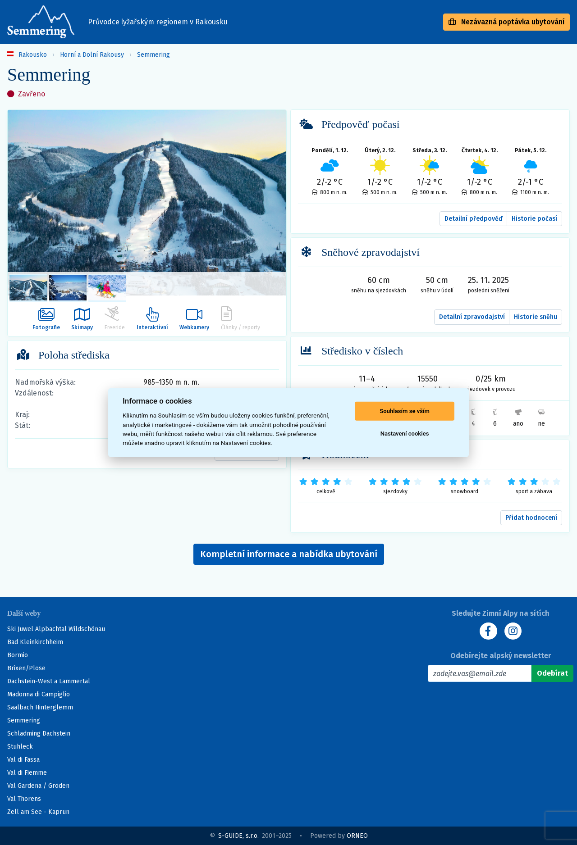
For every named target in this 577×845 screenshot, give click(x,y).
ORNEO (357, 836)
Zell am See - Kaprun (38, 812)
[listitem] (28, 288)
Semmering (153, 55)
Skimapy (82, 319)
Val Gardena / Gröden (38, 786)
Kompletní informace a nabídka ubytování (288, 554)
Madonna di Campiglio (38, 694)
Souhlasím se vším (405, 411)
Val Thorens (24, 799)
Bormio (17, 655)
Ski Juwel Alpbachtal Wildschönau (56, 629)
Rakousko (32, 55)
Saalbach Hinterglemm (40, 707)
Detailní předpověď (473, 219)
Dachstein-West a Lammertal (48, 681)
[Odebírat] (552, 673)
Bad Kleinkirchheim (35, 642)
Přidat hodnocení (531, 518)
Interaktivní (153, 319)
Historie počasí (534, 219)
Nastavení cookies (404, 433)
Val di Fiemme (27, 773)
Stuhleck (20, 746)
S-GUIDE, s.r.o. (238, 836)
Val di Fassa (23, 759)
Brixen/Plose (26, 668)
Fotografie (45, 319)
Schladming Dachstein (38, 733)
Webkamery (195, 319)
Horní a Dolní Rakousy (92, 55)
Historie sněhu (535, 317)
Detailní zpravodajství (472, 317)
